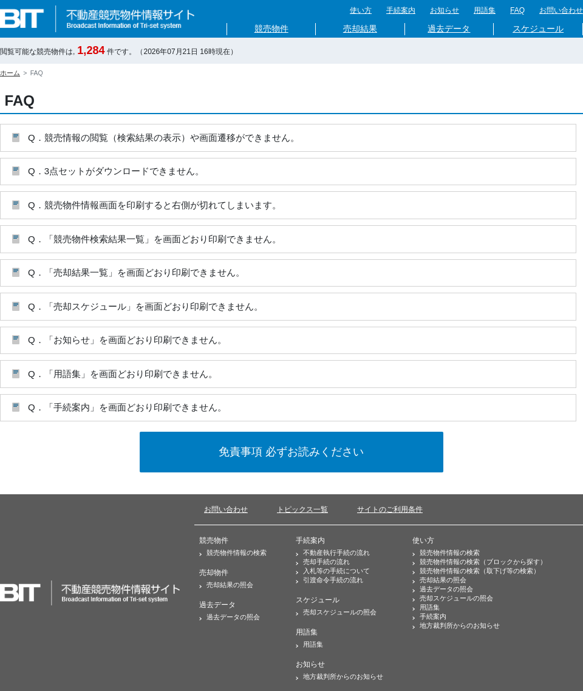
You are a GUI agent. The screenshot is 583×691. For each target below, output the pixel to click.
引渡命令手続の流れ (333, 580)
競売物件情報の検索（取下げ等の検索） (480, 570)
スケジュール (538, 28)
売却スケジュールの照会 (340, 612)
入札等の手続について (336, 570)
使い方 (361, 10)
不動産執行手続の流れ (336, 552)
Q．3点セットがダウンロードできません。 (116, 171)
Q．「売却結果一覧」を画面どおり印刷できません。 (136, 272)
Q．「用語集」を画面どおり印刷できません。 (122, 374)
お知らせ (444, 10)
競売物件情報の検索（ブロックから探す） (483, 561)
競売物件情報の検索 (236, 552)
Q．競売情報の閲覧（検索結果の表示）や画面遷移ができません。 (163, 137)
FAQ (517, 10)
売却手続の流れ (326, 561)
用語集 (485, 10)
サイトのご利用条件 (390, 509)
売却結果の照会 (229, 584)
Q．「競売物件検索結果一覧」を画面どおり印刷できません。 (154, 239)
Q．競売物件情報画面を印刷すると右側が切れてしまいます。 (154, 205)
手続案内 (400, 10)
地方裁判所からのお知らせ (343, 676)
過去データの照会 (233, 617)
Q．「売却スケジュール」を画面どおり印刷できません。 (145, 306)
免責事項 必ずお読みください (291, 452)
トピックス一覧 (302, 509)
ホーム (10, 73)
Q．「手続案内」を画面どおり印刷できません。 (127, 407)
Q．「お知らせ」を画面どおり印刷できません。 (127, 340)
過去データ (449, 28)
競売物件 (271, 28)
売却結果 (360, 28)
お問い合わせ (561, 10)
